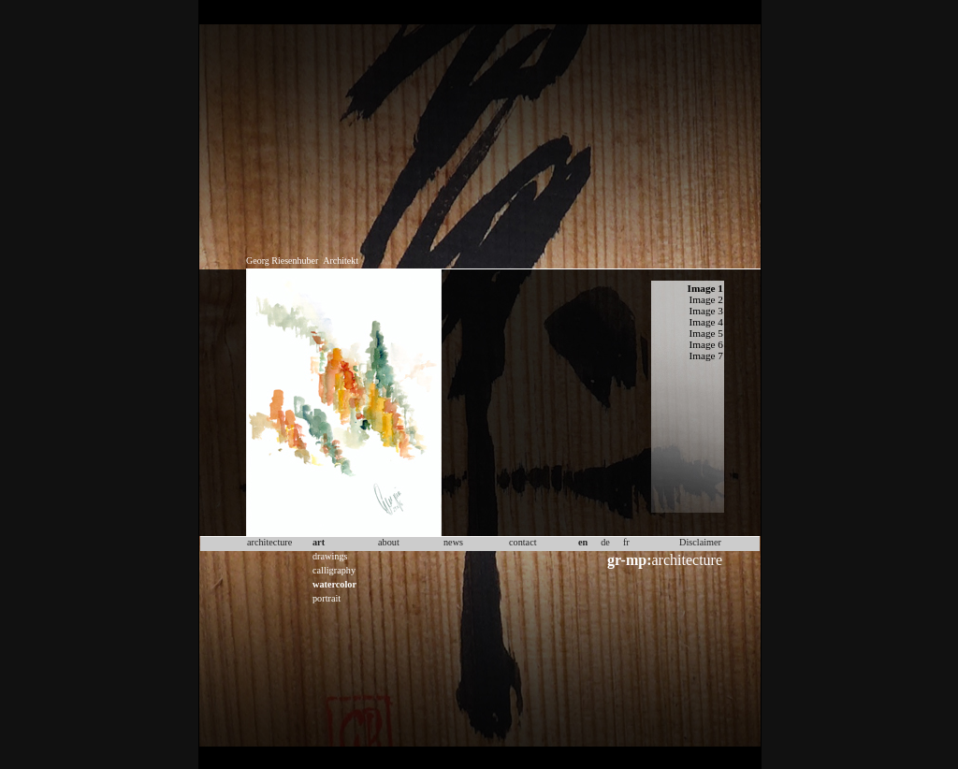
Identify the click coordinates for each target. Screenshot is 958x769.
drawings (330, 556)
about (388, 542)
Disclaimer (700, 542)
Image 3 (706, 310)
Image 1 (705, 288)
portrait (326, 598)
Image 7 (706, 355)
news (453, 542)
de (605, 542)
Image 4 (706, 321)
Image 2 (706, 299)
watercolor (334, 584)
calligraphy (334, 570)
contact (523, 542)
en (583, 542)
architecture (664, 560)
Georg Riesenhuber (282, 260)
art (318, 542)
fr (626, 542)
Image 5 (706, 333)
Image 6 (706, 344)
